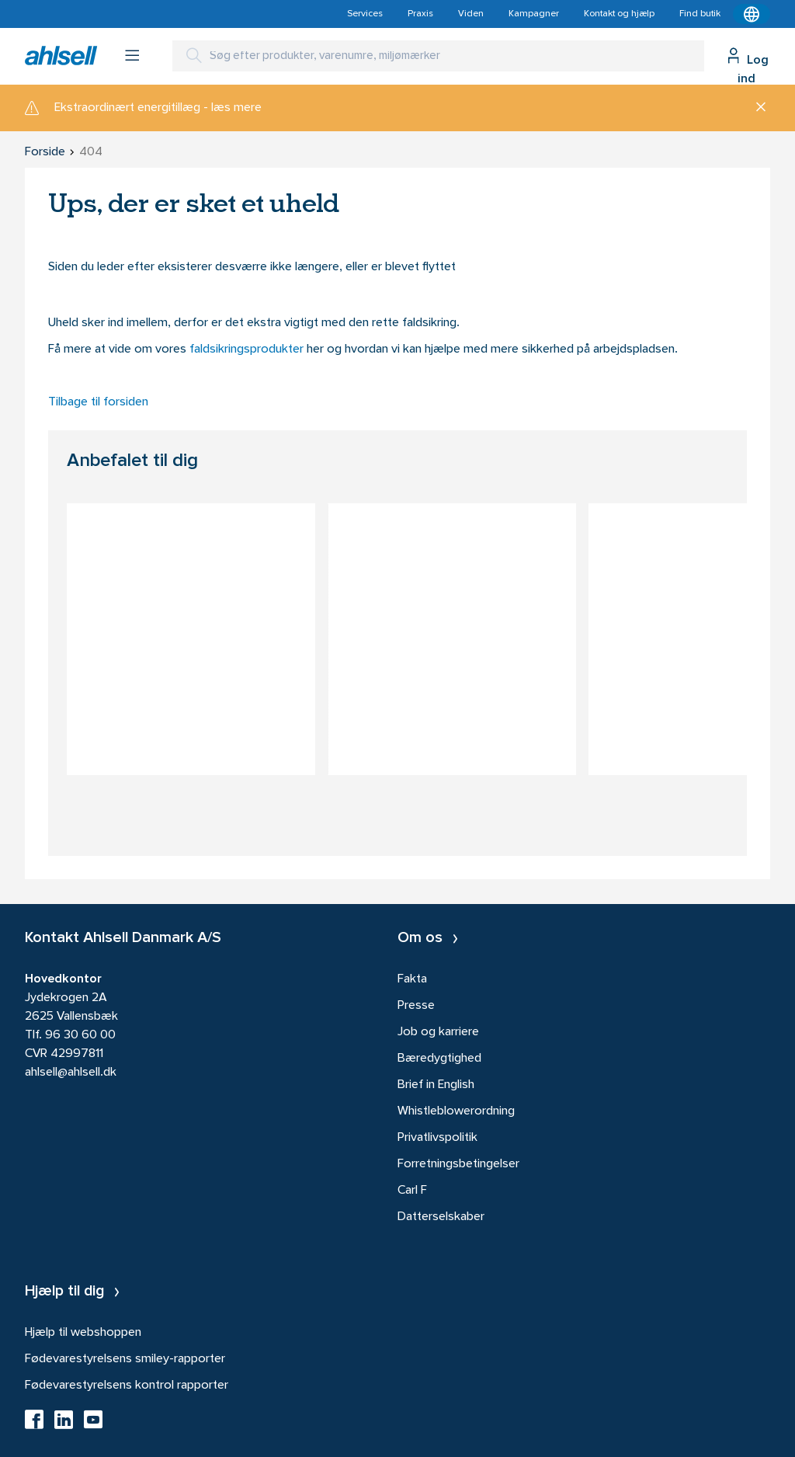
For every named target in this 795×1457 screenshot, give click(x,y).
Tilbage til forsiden (98, 402)
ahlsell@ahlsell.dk (70, 1072)
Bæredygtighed (439, 1058)
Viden (471, 14)
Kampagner (534, 14)
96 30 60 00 (80, 1035)
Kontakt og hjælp (619, 14)
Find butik (699, 14)
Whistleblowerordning (456, 1111)
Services (365, 14)
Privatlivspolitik (437, 1137)
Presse (416, 1005)
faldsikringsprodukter (248, 349)
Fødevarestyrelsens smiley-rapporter (125, 1359)
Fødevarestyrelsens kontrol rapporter (126, 1385)
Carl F (412, 1190)
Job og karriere (438, 1032)
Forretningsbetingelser (458, 1164)
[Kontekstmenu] (751, 14)
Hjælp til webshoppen (83, 1332)
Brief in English (436, 1085)
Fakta (412, 979)
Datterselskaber (441, 1217)
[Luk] (755, 108)
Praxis (420, 14)
